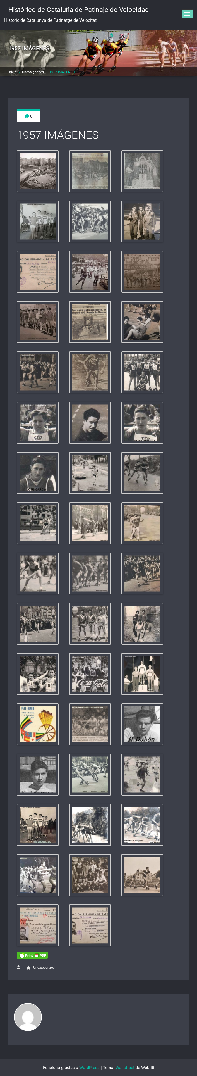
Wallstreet (125, 1067)
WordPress (89, 1067)
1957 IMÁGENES (62, 72)
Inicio (12, 72)
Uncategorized (33, 72)
